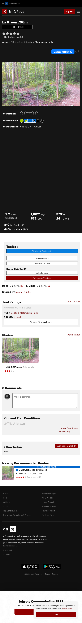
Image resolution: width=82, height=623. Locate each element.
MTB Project (47, 498)
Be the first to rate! (13, 37)
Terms (47, 574)
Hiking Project (48, 502)
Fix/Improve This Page (42, 278)
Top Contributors (10, 511)
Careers (6, 554)
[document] (56, 610)
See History (64, 431)
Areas (5, 42)
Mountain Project (49, 493)
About (5, 493)
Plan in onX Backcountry (42, 251)
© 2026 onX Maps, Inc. (33, 574)
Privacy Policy (67, 609)
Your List (36, 126)
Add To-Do (25, 126)
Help (5, 498)
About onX (7, 550)
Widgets (6, 502)
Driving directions (42, 258)
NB (12, 42)
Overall (17, 317)
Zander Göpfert (23, 292)
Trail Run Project (49, 506)
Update (68, 428)
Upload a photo (42, 273)
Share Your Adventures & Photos (16, 515)
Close (56, 614)
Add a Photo (74, 334)
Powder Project (48, 511)
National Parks (48, 515)
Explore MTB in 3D (62, 51)
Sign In (69, 11)
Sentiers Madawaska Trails (39, 42)
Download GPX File (42, 263)
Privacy (55, 574)
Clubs (5, 506)
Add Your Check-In (66, 445)
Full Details (74, 301)
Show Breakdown (41, 322)
